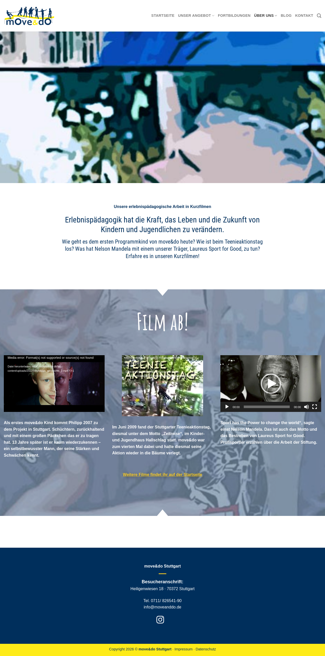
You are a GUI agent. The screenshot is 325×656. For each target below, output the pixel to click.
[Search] (319, 16)
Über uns (265, 15)
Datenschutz (206, 649)
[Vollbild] (314, 406)
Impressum (183, 649)
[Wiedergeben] (227, 406)
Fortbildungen (234, 15)
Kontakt (304, 15)
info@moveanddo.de (162, 607)
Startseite (162, 15)
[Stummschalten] (306, 406)
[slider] (267, 407)
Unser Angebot (196, 15)
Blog (286, 15)
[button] (271, 384)
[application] (54, 383)
